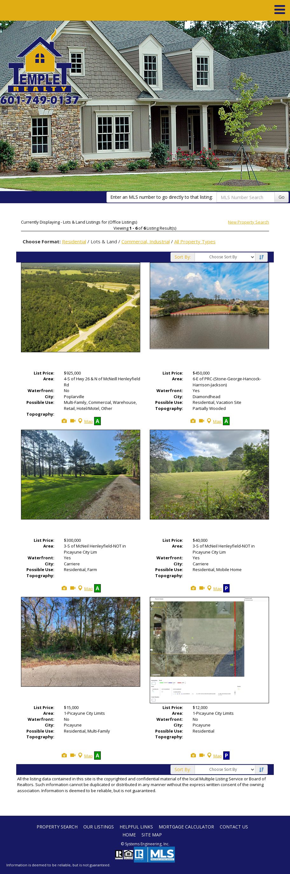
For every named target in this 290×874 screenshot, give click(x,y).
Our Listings (98, 827)
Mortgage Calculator (186, 827)
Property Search (57, 827)
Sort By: (183, 257)
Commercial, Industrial (145, 241)
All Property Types (195, 241)
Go (282, 197)
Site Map (152, 835)
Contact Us (234, 827)
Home (129, 835)
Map (85, 421)
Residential (74, 241)
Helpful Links (136, 827)
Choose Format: (42, 241)
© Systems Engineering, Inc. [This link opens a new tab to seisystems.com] (145, 844)
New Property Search (248, 222)
